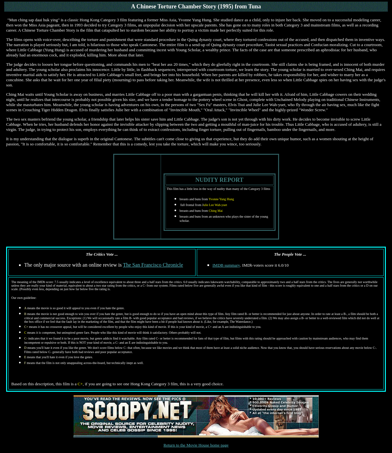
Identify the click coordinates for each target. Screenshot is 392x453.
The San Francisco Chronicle (153, 265)
